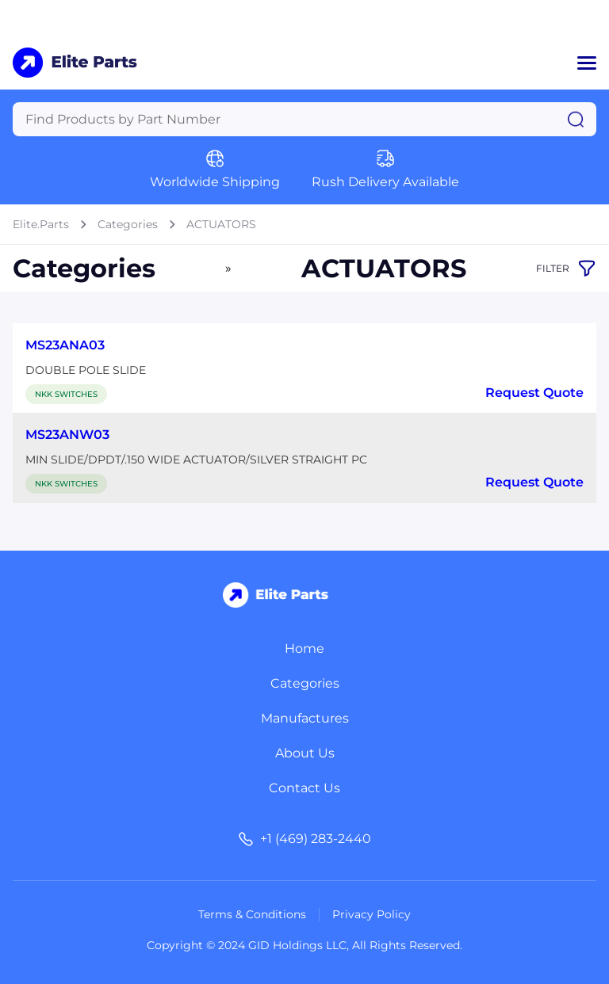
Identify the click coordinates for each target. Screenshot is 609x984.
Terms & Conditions (252, 914)
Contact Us (304, 787)
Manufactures (305, 718)
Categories (128, 224)
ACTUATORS (221, 224)
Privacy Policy (371, 914)
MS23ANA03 (65, 345)
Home (304, 648)
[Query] (304, 119)
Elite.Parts (41, 224)
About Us (305, 753)
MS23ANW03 (67, 434)
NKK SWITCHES (66, 394)
